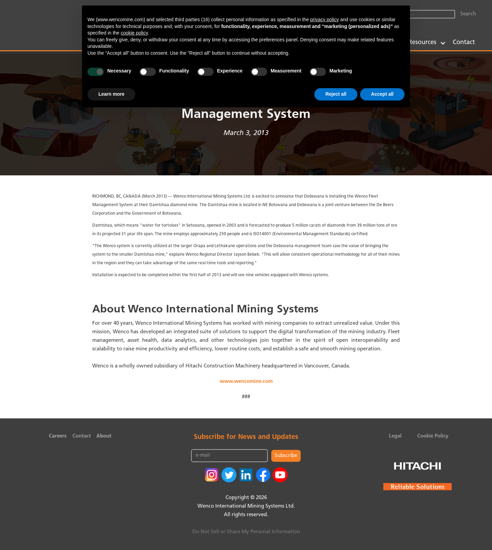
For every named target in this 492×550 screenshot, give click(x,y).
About (103, 436)
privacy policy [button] (324, 19)
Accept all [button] (382, 94)
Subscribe (286, 455)
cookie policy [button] (134, 33)
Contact (464, 42)
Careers (58, 436)
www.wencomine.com (246, 381)
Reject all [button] (335, 94)
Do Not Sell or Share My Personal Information (246, 532)
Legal (395, 436)
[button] (427, 42)
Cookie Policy (432, 436)
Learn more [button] (111, 94)
